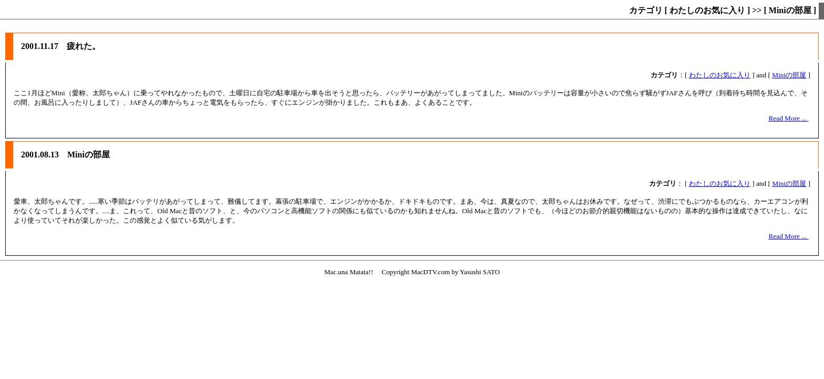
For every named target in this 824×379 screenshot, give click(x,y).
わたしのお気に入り (719, 75)
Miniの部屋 (789, 75)
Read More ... (788, 118)
